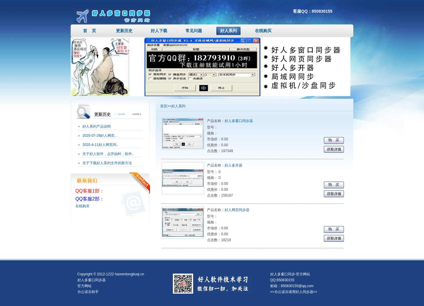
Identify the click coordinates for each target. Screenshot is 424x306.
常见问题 (194, 30)
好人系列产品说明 (96, 126)
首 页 (89, 30)
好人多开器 (233, 165)
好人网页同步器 (237, 210)
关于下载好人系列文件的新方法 (107, 163)
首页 (163, 106)
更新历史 (124, 30)
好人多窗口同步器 (239, 121)
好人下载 (159, 30)
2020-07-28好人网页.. (99, 136)
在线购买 (263, 30)
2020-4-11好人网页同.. (100, 145)
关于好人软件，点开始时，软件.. (108, 154)
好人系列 (228, 30)
